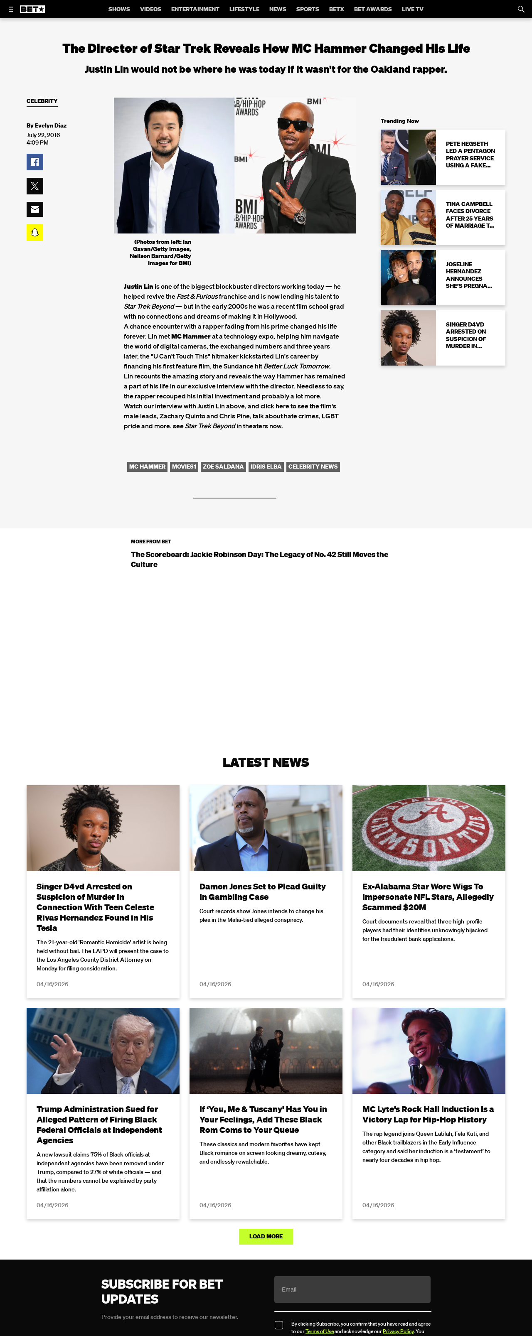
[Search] (521, 9)
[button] (35, 162)
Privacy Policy (398, 1331)
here (282, 406)
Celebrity (42, 101)
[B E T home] (32, 13)
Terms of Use (319, 1331)
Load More (266, 1236)
